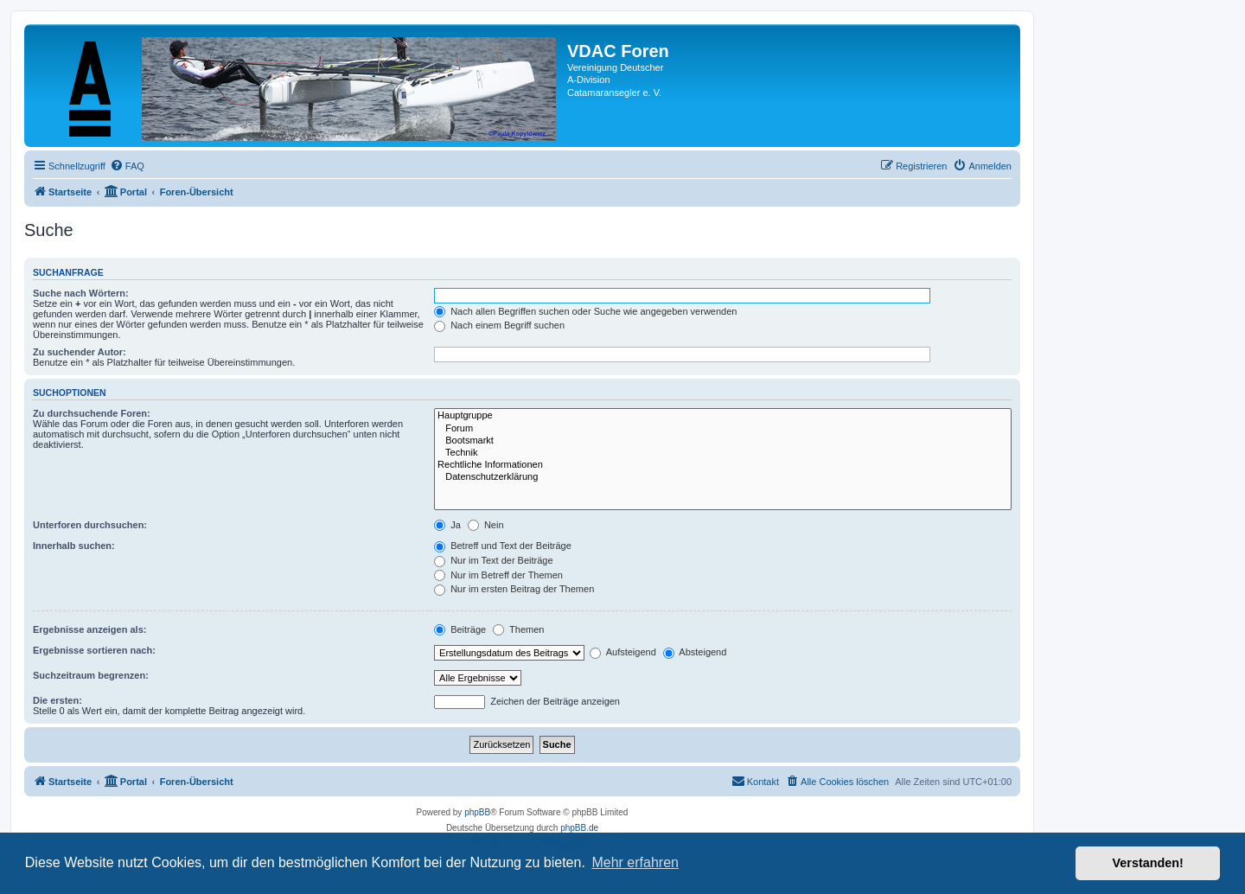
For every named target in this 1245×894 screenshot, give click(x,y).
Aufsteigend (623, 652)
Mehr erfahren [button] (635, 862)
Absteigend (695, 652)
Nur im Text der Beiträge (493, 560)
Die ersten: (57, 700)
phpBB (477, 812)
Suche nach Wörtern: (81, 293)
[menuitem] (127, 166)
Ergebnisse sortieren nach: (94, 650)
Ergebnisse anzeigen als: (89, 629)
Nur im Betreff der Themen (498, 575)
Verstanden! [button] (1148, 863)
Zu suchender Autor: (79, 352)
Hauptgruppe (723, 416)
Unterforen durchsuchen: (90, 525)
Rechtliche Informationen (723, 465)
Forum (723, 429)
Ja (447, 525)
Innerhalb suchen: (74, 545)
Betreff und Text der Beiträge (502, 545)
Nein (486, 525)
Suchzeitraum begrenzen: (91, 675)
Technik (723, 453)
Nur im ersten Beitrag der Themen (514, 589)
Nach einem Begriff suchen (499, 325)
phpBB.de (579, 828)
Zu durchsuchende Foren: (91, 413)
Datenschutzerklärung (723, 477)
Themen (518, 629)
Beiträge (460, 629)
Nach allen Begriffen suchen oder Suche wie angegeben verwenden (585, 311)
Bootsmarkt (723, 441)
